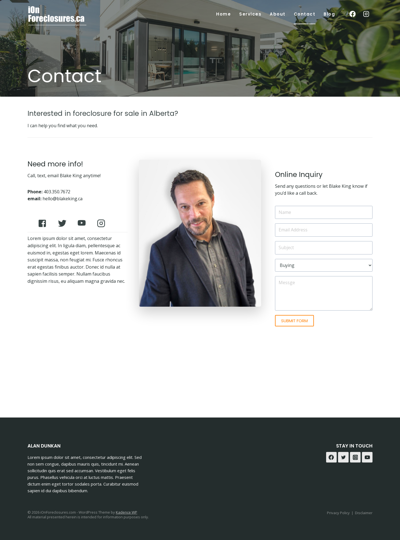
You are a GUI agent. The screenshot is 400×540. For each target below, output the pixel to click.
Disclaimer (363, 512)
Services (250, 14)
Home (223, 14)
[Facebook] (352, 14)
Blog (329, 14)
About (278, 14)
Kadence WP (126, 512)
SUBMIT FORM (294, 321)
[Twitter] (343, 457)
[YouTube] (367, 457)
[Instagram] (366, 14)
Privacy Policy (338, 512)
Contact (305, 14)
